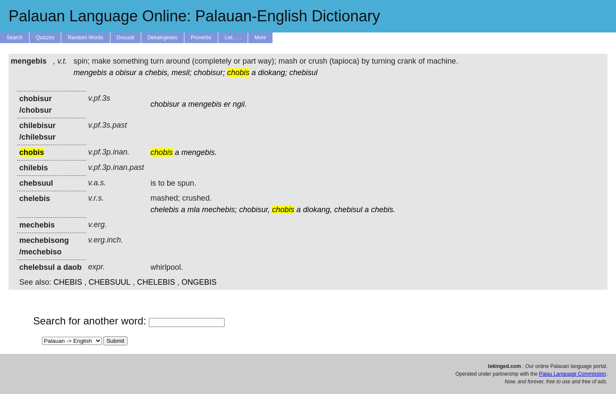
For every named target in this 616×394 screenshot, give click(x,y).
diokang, (317, 209)
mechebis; (219, 209)
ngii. (240, 104)
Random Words (85, 38)
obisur (126, 72)
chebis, (157, 72)
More (260, 38)
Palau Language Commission (572, 374)
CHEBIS (67, 282)
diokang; (272, 72)
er (227, 104)
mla (193, 209)
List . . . (233, 38)
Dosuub (125, 38)
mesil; (182, 72)
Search (14, 38)
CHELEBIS (156, 282)
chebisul (303, 72)
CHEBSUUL (109, 282)
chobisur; (209, 72)
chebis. (383, 209)
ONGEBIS (198, 282)
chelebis (165, 209)
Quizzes (45, 38)
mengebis (90, 72)
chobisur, (254, 209)
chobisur (165, 104)
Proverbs (201, 38)
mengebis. (199, 152)
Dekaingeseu (163, 38)
